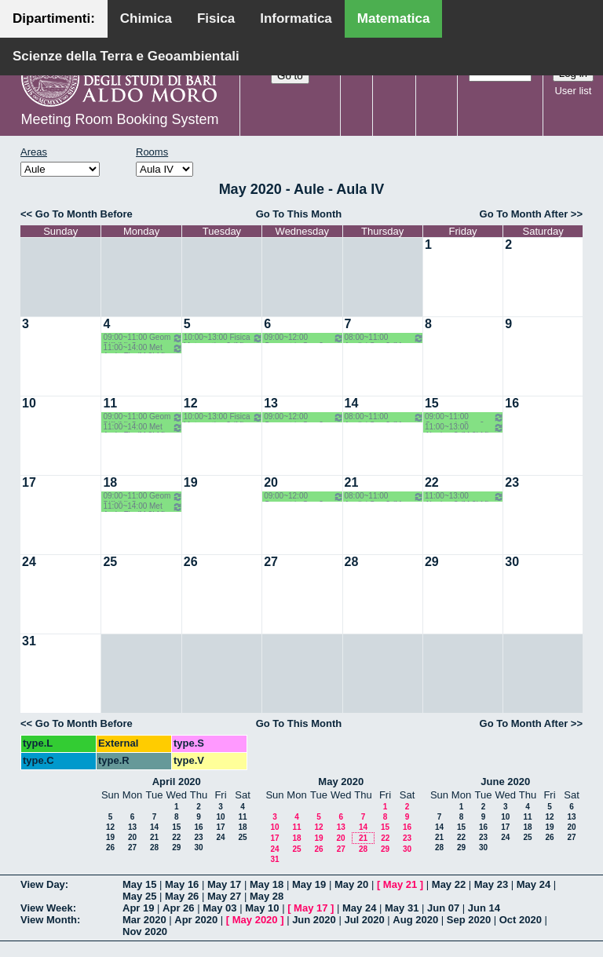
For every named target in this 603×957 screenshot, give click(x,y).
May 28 (266, 896)
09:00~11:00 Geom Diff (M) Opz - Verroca (142, 338)
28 (352, 561)
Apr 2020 (195, 920)
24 (29, 561)
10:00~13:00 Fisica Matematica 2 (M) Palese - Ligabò (223, 338)
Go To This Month (299, 214)
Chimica (146, 18)
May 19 (309, 884)
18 (110, 482)
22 (432, 482)
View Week (46, 908)
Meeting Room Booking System (119, 119)
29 (432, 561)
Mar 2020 (144, 920)
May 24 (533, 884)
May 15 (139, 884)
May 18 (266, 884)
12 (191, 403)
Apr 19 (138, 908)
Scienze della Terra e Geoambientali (126, 56)
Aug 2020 (415, 920)
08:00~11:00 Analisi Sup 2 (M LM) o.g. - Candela (384, 338)
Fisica (216, 18)
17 (29, 482)
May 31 (401, 908)
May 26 (182, 896)
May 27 (224, 896)
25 (110, 561)
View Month (48, 920)
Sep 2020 (469, 920)
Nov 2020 (144, 931)
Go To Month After (524, 214)
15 (432, 403)
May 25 (139, 896)
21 (352, 482)
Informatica (296, 18)
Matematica (393, 18)
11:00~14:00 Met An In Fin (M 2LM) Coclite (142, 348)
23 (512, 482)
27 (271, 561)
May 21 (400, 884)
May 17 (224, 884)
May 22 (449, 884)
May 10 (262, 908)
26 (191, 561)
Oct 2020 (520, 920)
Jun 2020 (314, 920)
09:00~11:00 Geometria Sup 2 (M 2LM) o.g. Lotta (464, 417)
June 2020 (505, 781)
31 (29, 641)
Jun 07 (443, 908)
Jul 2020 (364, 920)
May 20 (351, 884)
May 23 (491, 884)
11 (110, 403)
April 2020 (176, 781)
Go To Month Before (84, 214)
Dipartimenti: (54, 18)
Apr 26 (178, 908)
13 (271, 403)
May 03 (219, 908)
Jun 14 (484, 908)
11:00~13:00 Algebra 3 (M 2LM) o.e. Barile (464, 427)
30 (512, 561)
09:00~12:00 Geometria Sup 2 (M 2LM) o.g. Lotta (303, 338)
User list (572, 91)
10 (29, 403)
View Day (42, 884)
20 (271, 482)
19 (191, 482)
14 (352, 403)
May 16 (182, 884)
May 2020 (341, 781)
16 (512, 403)
